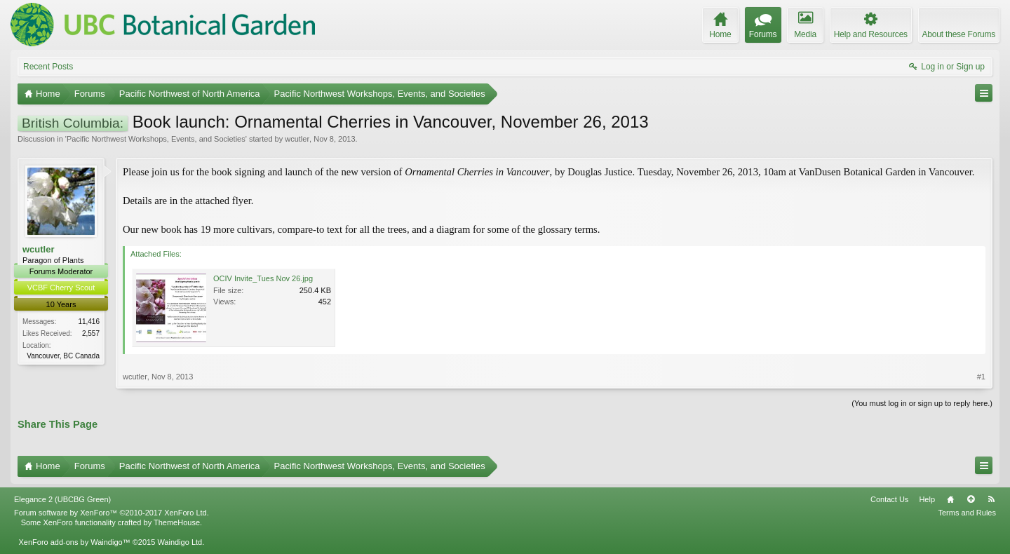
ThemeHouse (177, 522)
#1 (981, 376)
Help (927, 499)
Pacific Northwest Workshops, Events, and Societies (156, 139)
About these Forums (958, 34)
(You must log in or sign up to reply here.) (921, 403)
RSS (991, 499)
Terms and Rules (967, 512)
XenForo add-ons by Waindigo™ (74, 542)
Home (950, 499)
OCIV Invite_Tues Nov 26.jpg (263, 278)
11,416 (89, 321)
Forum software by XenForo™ (111, 512)
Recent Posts (48, 67)
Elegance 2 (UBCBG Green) (62, 499)
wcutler (297, 139)
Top (971, 499)
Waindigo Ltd (179, 542)
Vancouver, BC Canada (63, 356)
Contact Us (889, 499)
